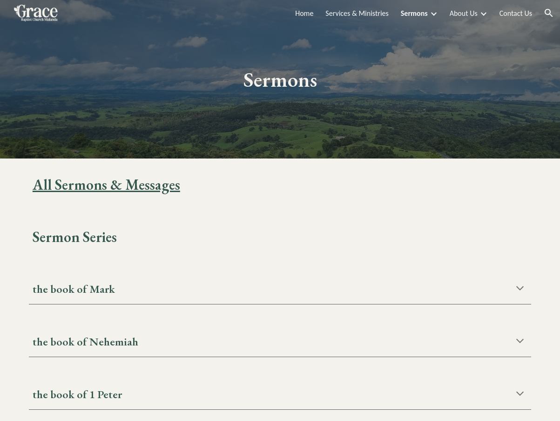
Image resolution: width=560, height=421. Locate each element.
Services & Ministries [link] (356, 13)
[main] (280, 79)
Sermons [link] (414, 13)
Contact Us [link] (515, 13)
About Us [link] (464, 13)
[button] (549, 13)
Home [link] (304, 13)
